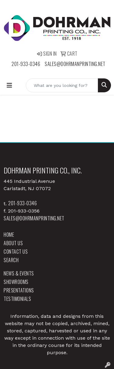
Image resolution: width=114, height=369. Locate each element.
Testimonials (17, 298)
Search (11, 260)
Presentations (19, 290)
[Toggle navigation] (9, 85)
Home (9, 234)
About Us (13, 243)
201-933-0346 (26, 64)
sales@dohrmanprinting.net (75, 64)
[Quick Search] (62, 85)
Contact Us (16, 251)
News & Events (19, 273)
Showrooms (16, 281)
